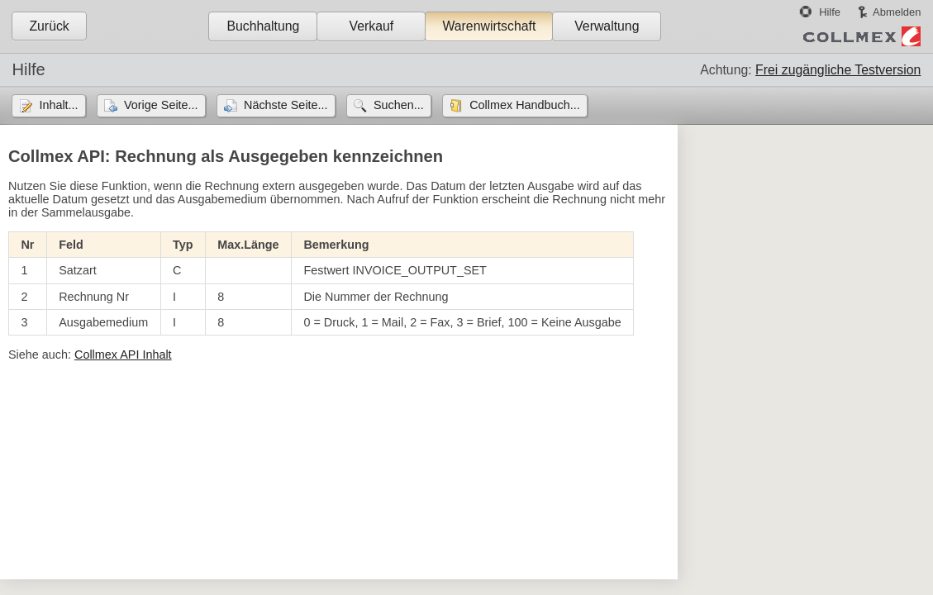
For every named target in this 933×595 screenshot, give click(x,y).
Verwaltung (606, 26)
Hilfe (829, 12)
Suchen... (399, 105)
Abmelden (897, 12)
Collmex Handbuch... (524, 105)
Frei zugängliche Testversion (838, 70)
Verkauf (372, 26)
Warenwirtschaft (489, 26)
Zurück (49, 26)
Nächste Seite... (286, 105)
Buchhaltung (262, 26)
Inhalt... (58, 105)
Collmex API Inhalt (123, 354)
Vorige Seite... (161, 105)
